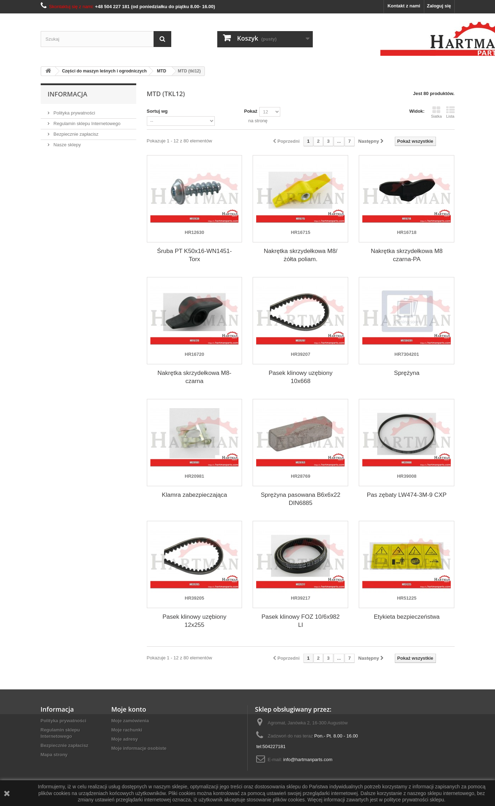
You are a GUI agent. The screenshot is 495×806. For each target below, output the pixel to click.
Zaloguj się (439, 5)
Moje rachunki (126, 730)
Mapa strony (54, 754)
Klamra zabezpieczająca (194, 495)
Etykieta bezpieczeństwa (406, 616)
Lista (450, 112)
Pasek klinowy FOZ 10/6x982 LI (300, 620)
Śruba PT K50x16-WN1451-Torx (194, 255)
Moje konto (128, 709)
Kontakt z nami (403, 5)
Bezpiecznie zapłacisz (75, 134)
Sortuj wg (157, 111)
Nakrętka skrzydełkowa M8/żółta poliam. (301, 255)
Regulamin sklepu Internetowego (86, 123)
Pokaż (251, 111)
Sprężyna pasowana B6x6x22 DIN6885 (300, 499)
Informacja (67, 94)
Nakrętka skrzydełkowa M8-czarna (194, 377)
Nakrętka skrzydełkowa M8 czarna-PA (407, 255)
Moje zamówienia (130, 720)
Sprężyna (407, 373)
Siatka (436, 112)
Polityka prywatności (73, 113)
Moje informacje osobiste (139, 748)
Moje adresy (124, 739)
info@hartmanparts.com (308, 759)
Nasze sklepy (66, 144)
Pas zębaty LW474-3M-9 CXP (407, 495)
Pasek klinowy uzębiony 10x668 (300, 377)
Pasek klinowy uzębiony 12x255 (194, 620)
